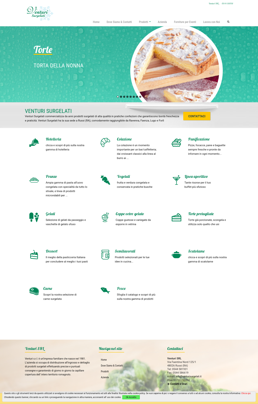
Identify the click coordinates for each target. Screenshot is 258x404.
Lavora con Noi (211, 22)
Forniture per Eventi (185, 22)
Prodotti (145, 22)
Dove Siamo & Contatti (118, 22)
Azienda (162, 22)
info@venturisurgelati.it (188, 376)
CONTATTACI (196, 116)
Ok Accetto (131, 397)
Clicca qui (246, 393)
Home (96, 22)
